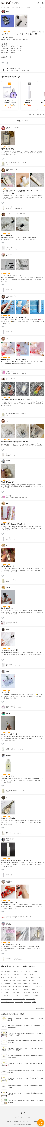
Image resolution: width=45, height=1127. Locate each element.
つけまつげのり (28, 983)
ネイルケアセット (6, 992)
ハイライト (4, 974)
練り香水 (34, 1002)
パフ (17, 996)
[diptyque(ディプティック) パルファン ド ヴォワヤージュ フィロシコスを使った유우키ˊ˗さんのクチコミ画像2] (21, 21)
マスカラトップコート (34, 977)
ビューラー (12, 996)
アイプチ (13, 983)
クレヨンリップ (30, 992)
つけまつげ (20, 983)
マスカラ (17, 977)
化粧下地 (3, 971)
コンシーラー (24, 971)
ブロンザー (20, 974)
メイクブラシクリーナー (7, 1002)
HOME (22, 1113)
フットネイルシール (18, 989)
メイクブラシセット (36, 996)
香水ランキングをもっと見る (36, 114)
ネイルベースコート (6, 989)
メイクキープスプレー (24, 996)
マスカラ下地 (24, 977)
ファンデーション (11, 971)
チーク (18, 971)
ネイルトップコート (37, 986)
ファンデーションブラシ (19, 999)
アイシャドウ (12, 980)
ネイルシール (28, 986)
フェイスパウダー (33, 971)
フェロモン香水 (19, 1002)
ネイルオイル (27, 989)
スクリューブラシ (30, 999)
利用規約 (16, 1121)
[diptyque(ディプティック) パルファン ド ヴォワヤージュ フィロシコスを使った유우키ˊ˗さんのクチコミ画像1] (7, 21)
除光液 (33, 989)
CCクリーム (33, 974)
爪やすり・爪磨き (16, 992)
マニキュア (21, 986)
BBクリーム (27, 974)
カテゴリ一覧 (18, 1117)
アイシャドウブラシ (6, 999)
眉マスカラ (4, 986)
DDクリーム (4, 977)
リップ (23, 992)
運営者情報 (9, 1121)
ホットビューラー (6, 983)
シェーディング (12, 974)
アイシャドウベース (22, 980)
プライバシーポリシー (25, 1121)
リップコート (4, 996)
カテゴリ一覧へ (40, 1008)
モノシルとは (26, 1117)
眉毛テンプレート (12, 986)
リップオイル (38, 992)
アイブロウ (31, 980)
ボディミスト (27, 1002)
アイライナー (4, 980)
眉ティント (35, 983)
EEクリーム (11, 977)
